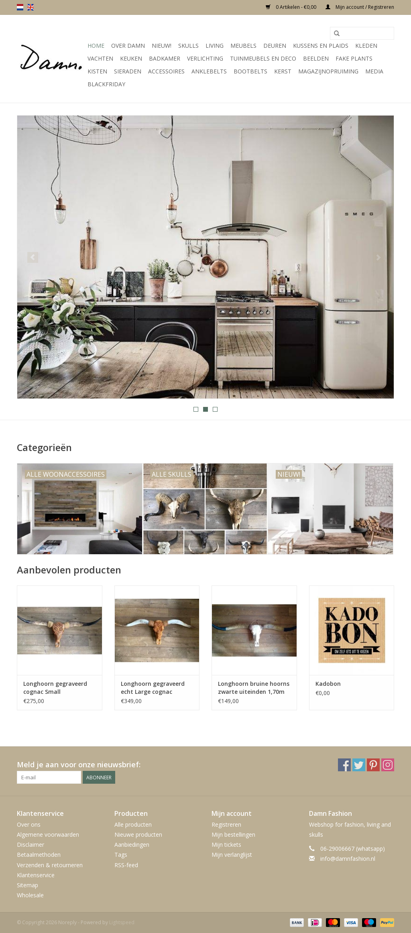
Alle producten (133, 824)
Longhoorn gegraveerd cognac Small (55, 687)
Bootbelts (250, 71)
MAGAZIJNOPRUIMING (328, 71)
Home (95, 45)
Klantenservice (36, 875)
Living (215, 45)
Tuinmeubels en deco (263, 58)
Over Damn (128, 45)
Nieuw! (161, 45)
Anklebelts (209, 71)
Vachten (100, 58)
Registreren (226, 824)
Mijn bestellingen (233, 834)
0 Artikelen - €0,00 (291, 7)
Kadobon (328, 683)
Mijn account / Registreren (360, 7)
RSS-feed (126, 865)
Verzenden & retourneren (50, 865)
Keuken (131, 58)
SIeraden (127, 71)
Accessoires (166, 71)
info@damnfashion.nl (347, 858)
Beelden (316, 58)
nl (20, 7)
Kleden (366, 45)
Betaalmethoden (39, 854)
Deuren (274, 45)
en (30, 7)
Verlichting (205, 58)
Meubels (243, 45)
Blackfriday (106, 84)
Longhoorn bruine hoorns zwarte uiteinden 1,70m (253, 687)
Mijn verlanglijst (232, 854)
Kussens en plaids (320, 45)
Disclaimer (30, 844)
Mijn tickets (226, 844)
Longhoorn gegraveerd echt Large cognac (153, 687)
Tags (120, 854)
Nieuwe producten (138, 834)
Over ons (29, 824)
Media (374, 71)
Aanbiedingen (131, 844)
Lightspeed (121, 922)
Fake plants (354, 58)
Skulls (188, 45)
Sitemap (27, 885)
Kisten (97, 71)
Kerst (282, 71)
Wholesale (30, 895)
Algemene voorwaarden (48, 834)
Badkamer (164, 58)
